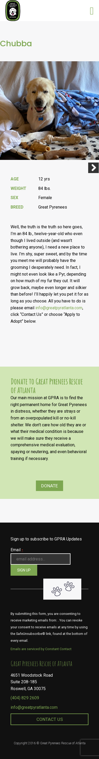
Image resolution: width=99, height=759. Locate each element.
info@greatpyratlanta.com (58, 307)
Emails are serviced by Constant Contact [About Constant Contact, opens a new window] (41, 649)
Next (93, 168)
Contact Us (49, 719)
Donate (49, 485)
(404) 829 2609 (25, 697)
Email (17, 549)
